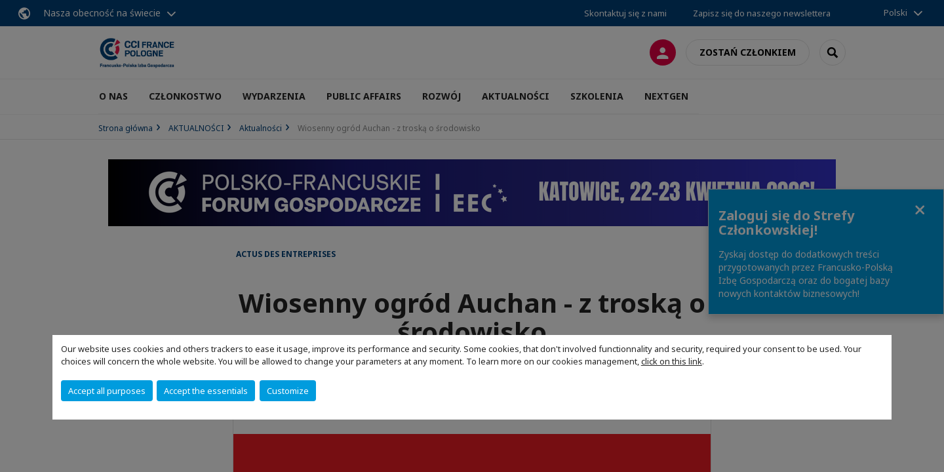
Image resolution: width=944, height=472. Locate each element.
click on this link (671, 361)
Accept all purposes (107, 391)
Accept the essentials (206, 391)
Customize (288, 391)
